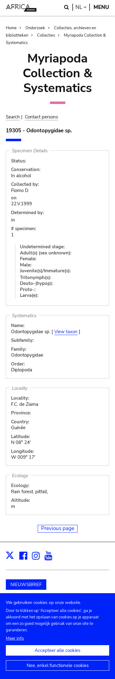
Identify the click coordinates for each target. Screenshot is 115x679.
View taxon (66, 332)
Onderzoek (35, 28)
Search (13, 117)
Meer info (15, 644)
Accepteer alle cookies (57, 656)
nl (82, 7)
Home (11, 28)
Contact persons (41, 117)
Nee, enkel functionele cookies (58, 672)
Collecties (46, 35)
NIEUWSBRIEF (26, 584)
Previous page (57, 528)
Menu (101, 7)
